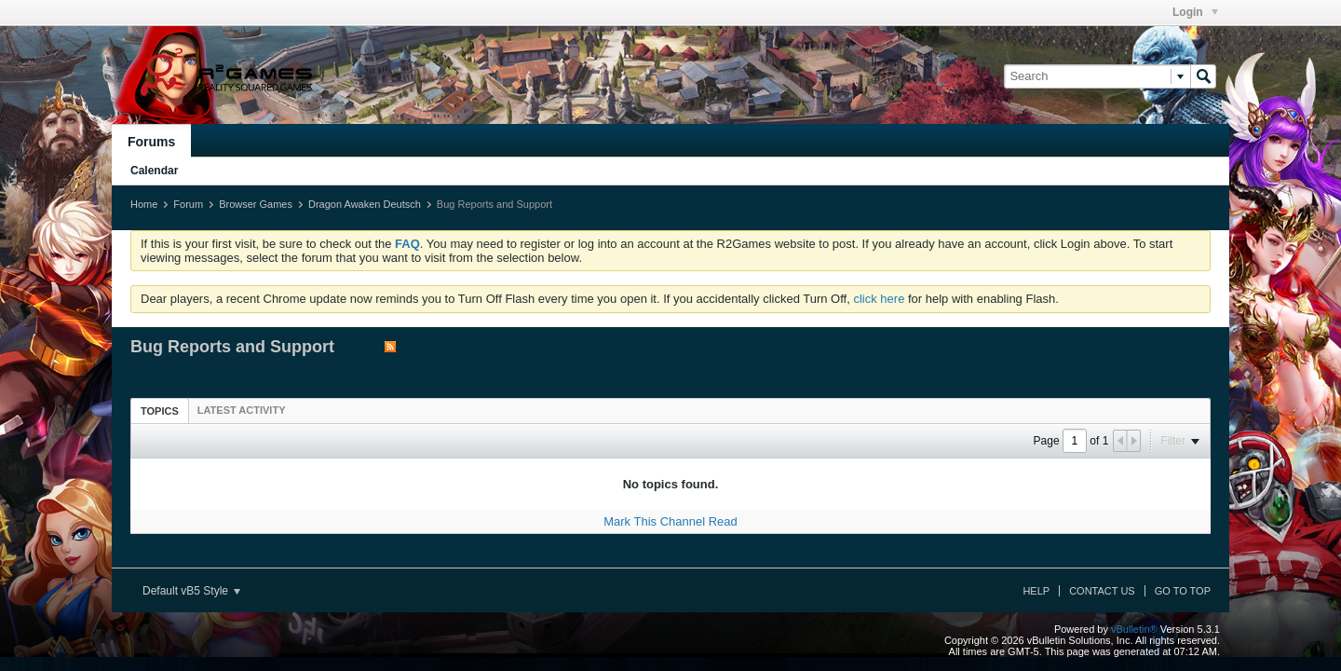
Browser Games (255, 204)
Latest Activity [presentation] (241, 410)
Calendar (154, 170)
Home (143, 204)
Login (1195, 12)
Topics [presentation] (160, 411)
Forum (188, 204)
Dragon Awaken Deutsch (364, 204)
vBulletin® (1134, 629)
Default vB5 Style (191, 590)
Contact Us (1102, 590)
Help (1036, 590)
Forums (151, 141)
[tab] (159, 410)
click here (878, 299)
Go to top (1183, 590)
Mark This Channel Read (670, 521)
